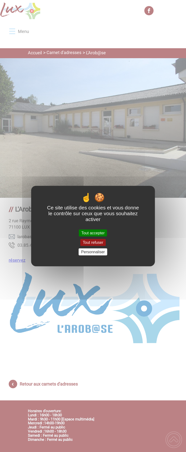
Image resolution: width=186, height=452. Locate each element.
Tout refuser (93, 242)
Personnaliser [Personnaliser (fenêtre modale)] (93, 252)
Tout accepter (93, 233)
